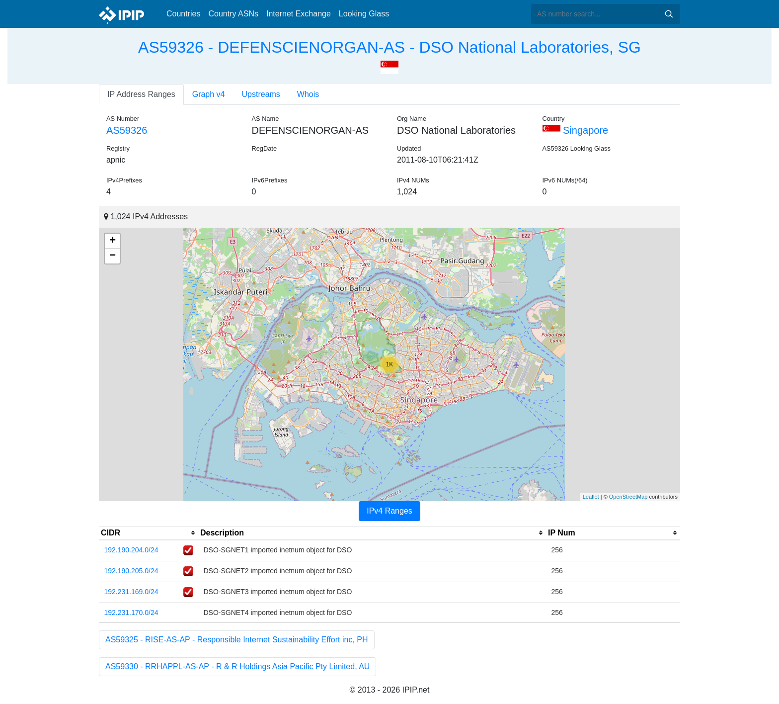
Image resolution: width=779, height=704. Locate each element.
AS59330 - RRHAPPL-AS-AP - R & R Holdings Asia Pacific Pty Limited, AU (237, 666)
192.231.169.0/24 (131, 592)
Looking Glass (364, 13)
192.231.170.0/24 (131, 612)
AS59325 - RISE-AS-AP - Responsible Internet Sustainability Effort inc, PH (236, 639)
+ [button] (112, 241)
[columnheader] (148, 533)
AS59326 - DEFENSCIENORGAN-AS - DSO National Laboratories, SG (389, 47)
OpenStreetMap (628, 497)
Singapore (576, 130)
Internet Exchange (298, 13)
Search (668, 13)
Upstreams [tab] (261, 94)
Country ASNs (233, 13)
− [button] (112, 256)
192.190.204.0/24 (131, 550)
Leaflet (591, 497)
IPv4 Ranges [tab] (389, 511)
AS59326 (126, 130)
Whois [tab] (308, 94)
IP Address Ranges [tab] (141, 94)
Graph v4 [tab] (208, 94)
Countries (183, 13)
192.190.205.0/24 (131, 571)
